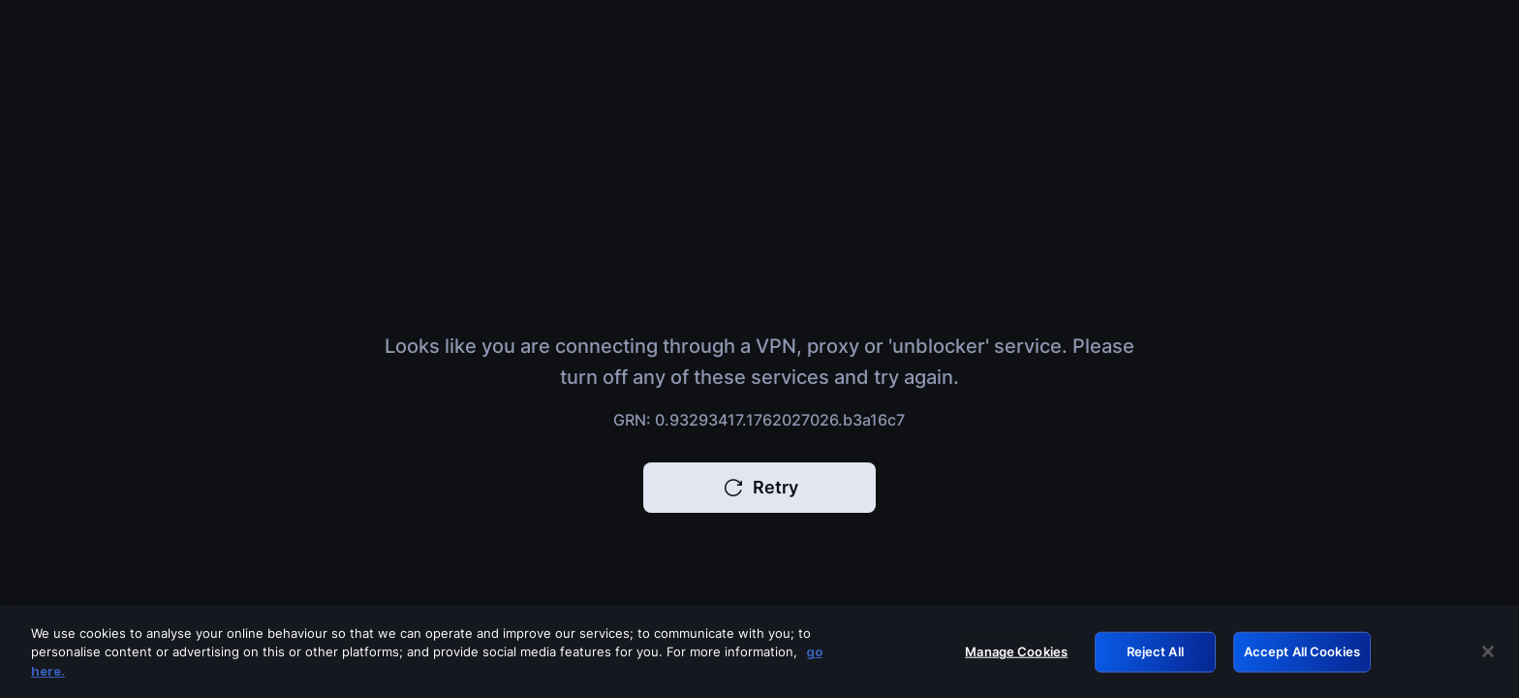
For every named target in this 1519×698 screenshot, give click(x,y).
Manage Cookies (1016, 656)
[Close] (1488, 657)
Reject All (1155, 656)
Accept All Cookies (1302, 656)
